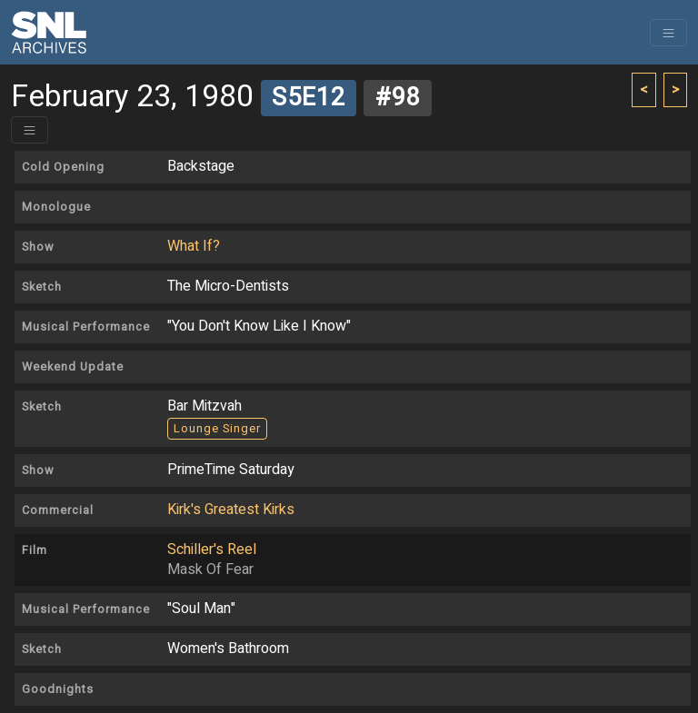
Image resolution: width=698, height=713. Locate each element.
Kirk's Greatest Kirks (230, 509)
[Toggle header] (29, 130)
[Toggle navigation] (668, 32)
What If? (193, 246)
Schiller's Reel (211, 549)
